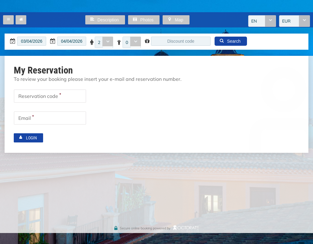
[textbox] (31, 41)
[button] (8, 19)
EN (254, 21)
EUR (286, 21)
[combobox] (262, 21)
